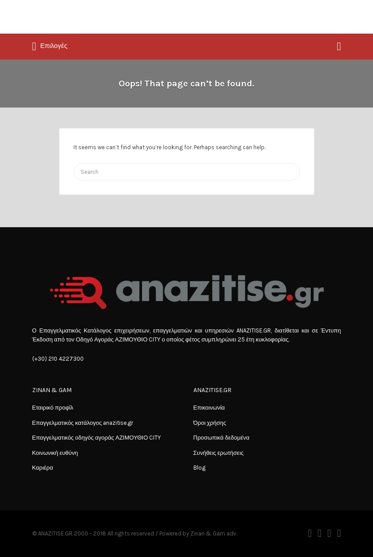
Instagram (329, 533)
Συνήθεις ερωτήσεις (218, 452)
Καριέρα (42, 467)
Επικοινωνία (209, 407)
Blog (199, 467)
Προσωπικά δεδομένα (221, 437)
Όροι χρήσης (210, 422)
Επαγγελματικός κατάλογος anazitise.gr (82, 422)
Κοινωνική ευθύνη (55, 452)
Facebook (310, 533)
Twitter (319, 533)
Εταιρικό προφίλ (52, 407)
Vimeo (339, 533)
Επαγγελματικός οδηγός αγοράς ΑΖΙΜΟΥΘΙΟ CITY (96, 437)
